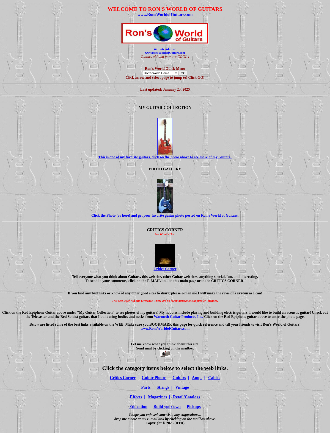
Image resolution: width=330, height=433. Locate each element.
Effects (136, 397)
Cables (214, 377)
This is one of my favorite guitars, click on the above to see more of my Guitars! (165, 155)
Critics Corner (165, 267)
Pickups (194, 406)
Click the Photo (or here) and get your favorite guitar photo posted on (165, 213)
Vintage (182, 387)
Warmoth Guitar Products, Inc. (178, 316)
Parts (146, 387)
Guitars (179, 377)
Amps (197, 377)
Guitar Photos (154, 377)
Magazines (157, 397)
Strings (163, 387)
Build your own (167, 406)
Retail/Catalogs (186, 397)
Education (138, 406)
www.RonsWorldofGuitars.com (164, 14)
